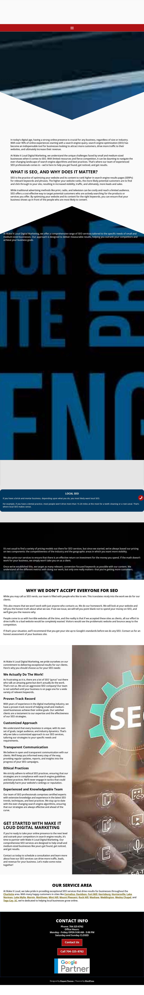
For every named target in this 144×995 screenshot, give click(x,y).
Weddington (107, 899)
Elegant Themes (67, 986)
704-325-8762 (76, 928)
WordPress (89, 986)
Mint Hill (53, 899)
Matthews (42, 899)
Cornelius (69, 896)
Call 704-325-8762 (72, 956)
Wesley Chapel (123, 899)
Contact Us (72, 945)
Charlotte (8, 896)
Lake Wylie (20, 899)
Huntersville (118, 896)
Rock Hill (83, 899)
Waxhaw (94, 899)
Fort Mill (92, 896)
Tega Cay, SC (10, 902)
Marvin (31, 899)
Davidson (81, 896)
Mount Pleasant (68, 899)
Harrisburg (104, 896)
